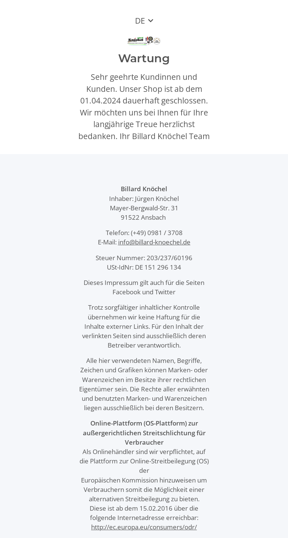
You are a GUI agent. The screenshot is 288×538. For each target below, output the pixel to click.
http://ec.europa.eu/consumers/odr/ (144, 527)
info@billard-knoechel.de (154, 242)
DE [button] (140, 20)
